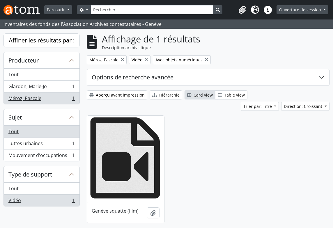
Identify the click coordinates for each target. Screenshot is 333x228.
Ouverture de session (300, 10)
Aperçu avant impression (117, 95)
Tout (13, 74)
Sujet (15, 117)
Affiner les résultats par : (42, 40)
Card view (200, 95)
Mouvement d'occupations (41, 156)
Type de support (30, 174)
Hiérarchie (166, 95)
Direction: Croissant (303, 106)
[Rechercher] (152, 9)
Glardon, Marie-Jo (41, 87)
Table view (231, 95)
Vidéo (41, 201)
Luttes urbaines (41, 144)
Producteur (23, 60)
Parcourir (56, 10)
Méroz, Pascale (41, 99)
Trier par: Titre (258, 106)
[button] (242, 9)
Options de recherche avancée (132, 77)
